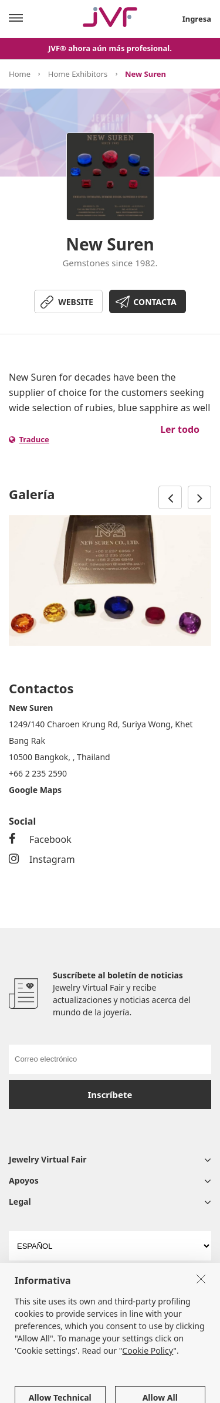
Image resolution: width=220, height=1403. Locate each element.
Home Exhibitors (77, 74)
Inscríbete (110, 1094)
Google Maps (35, 789)
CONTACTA (154, 301)
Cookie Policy (147, 1376)
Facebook (40, 839)
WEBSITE (75, 301)
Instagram (42, 859)
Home (20, 74)
